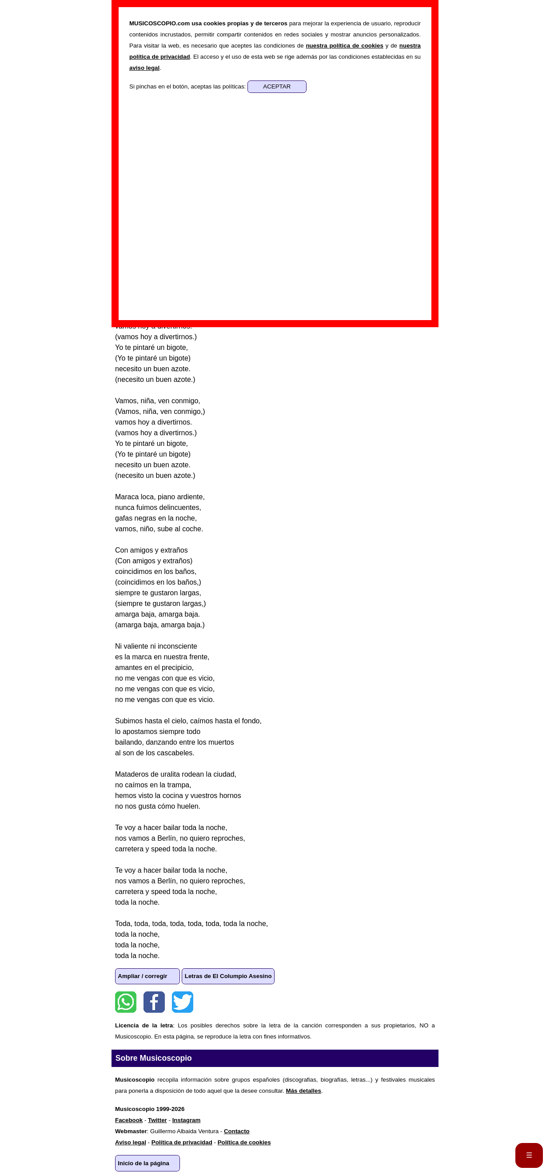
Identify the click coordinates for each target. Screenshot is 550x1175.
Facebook (154, 1002)
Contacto (237, 1131)
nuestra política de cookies (344, 45)
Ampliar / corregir (142, 976)
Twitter (182, 1002)
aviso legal (144, 67)
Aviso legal (130, 1142)
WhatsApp (125, 1002)
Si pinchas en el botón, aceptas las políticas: (188, 86)
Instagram (186, 1120)
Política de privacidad (181, 1142)
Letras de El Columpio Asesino (228, 976)
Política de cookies (244, 1142)
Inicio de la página (143, 1163)
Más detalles (303, 1090)
